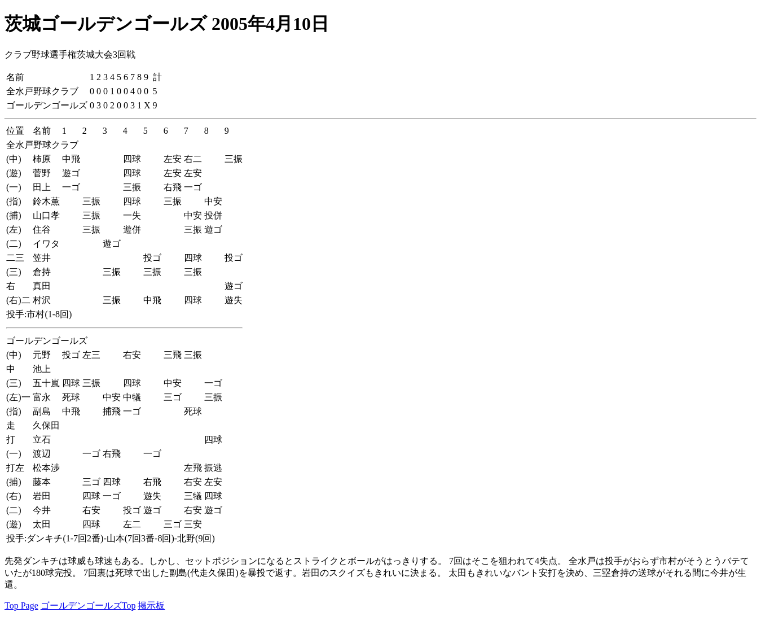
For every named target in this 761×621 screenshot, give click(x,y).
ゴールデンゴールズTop (88, 605)
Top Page (21, 605)
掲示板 (151, 605)
